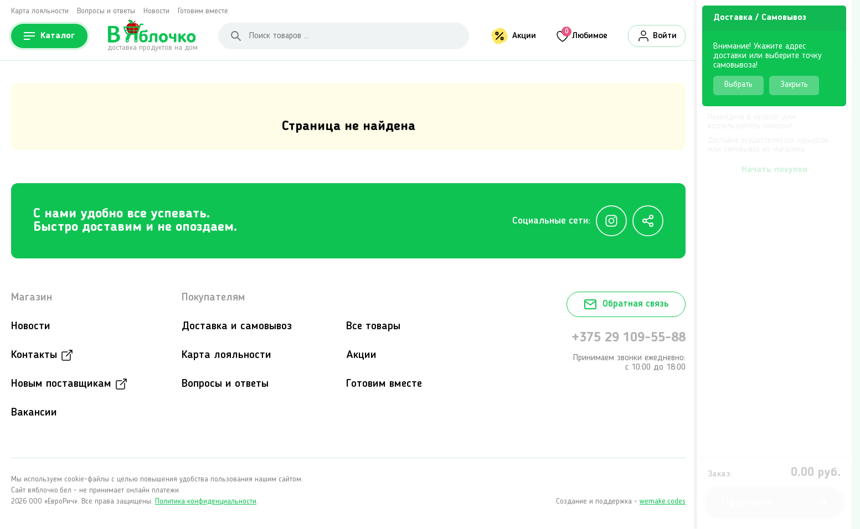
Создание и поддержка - (621, 501)
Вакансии (34, 412)
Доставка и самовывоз (237, 326)
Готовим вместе (203, 11)
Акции (524, 36)
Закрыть (794, 85)
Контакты (34, 355)
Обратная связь (626, 304)
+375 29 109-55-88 (628, 338)
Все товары (373, 326)
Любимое (584, 34)
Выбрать (738, 85)
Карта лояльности (40, 11)
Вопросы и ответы (106, 11)
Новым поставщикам (61, 384)
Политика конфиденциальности (205, 501)
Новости (156, 11)
